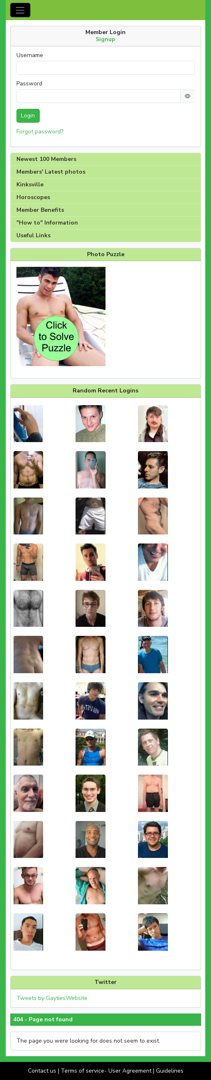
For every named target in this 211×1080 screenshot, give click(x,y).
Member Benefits (40, 210)
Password (29, 83)
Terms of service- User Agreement (106, 1071)
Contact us (42, 1071)
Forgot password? (39, 131)
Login (28, 115)
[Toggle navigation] (20, 10)
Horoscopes (33, 197)
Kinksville (30, 184)
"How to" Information (47, 223)
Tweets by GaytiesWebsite (51, 998)
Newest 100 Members (46, 159)
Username (29, 55)
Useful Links (33, 235)
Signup (105, 39)
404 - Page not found (43, 1019)
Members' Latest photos (50, 172)
